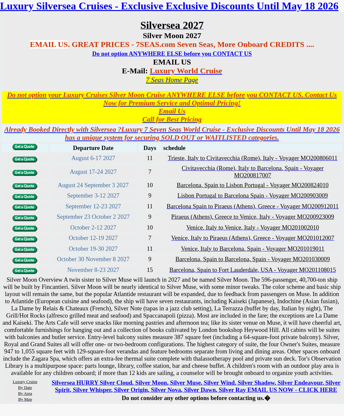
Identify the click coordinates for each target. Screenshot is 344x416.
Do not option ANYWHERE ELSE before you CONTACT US (172, 53)
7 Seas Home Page (172, 80)
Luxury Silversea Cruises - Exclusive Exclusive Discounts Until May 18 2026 (169, 6)
